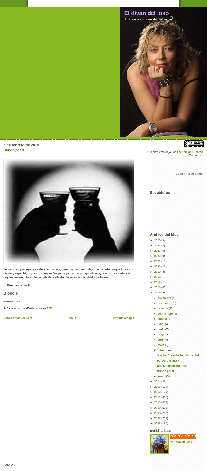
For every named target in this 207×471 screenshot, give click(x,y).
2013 (157, 386)
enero (162, 376)
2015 (157, 292)
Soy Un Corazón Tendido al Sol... (179, 355)
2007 (157, 418)
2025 (157, 240)
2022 (157, 256)
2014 (157, 381)
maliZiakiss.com (185, 436)
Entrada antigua (123, 318)
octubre (163, 308)
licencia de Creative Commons (190, 153)
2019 (157, 271)
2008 (157, 413)
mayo (162, 334)
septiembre (166, 313)
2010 (157, 402)
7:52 (49, 308)
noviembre (165, 303)
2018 (157, 276)
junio (161, 329)
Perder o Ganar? (168, 360)
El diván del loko (146, 13)
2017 (157, 282)
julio (161, 324)
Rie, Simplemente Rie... (172, 365)
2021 (157, 261)
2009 (157, 407)
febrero (163, 350)
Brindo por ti (13, 150)
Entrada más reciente (17, 318)
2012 (157, 392)
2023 (157, 250)
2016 (157, 287)
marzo (162, 345)
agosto (163, 318)
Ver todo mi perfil (181, 441)
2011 (157, 397)
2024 (157, 245)
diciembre (165, 298)
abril (161, 339)
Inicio (72, 318)
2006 (157, 423)
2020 (157, 266)
